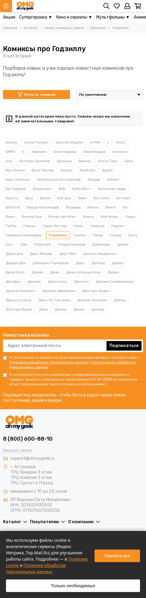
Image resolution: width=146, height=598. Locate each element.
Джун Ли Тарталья (54, 300)
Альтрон (119, 152)
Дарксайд (14, 254)
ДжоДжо (13, 281)
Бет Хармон (16, 189)
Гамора (29, 226)
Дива (43, 309)
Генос (78, 226)
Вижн (10, 216)
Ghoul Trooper (36, 142)
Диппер (97, 309)
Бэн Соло (101, 198)
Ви (125, 207)
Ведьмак (73, 207)
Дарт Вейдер (41, 254)
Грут (9, 244)
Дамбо (123, 244)
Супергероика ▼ (35, 17)
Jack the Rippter (69, 142)
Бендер (94, 179)
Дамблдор (101, 244)
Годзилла (58, 235)
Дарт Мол (67, 254)
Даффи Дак (15, 263)
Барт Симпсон (18, 179)
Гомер (98, 235)
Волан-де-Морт (62, 216)
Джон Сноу (57, 281)
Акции (9, 17)
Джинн (113, 272)
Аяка (128, 161)
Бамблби (87, 170)
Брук (29, 198)
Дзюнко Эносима (92, 300)
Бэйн (82, 198)
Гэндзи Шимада (71, 244)
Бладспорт (42, 189)
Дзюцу (120, 300)
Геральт (118, 226)
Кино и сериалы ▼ (74, 17)
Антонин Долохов (34, 161)
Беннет (113, 179)
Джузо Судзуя (18, 300)
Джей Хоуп (15, 272)
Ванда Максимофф (43, 207)
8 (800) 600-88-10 (28, 439)
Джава (117, 263)
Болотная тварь (112, 189)
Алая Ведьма (94, 152)
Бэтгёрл (123, 198)
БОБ (62, 189)
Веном (92, 207)
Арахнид (64, 161)
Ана (9, 161)
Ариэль (84, 161)
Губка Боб (42, 244)
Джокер (34, 281)
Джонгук (81, 281)
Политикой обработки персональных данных (48, 362)
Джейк (37, 272)
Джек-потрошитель (83, 272)
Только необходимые (73, 585)
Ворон (88, 216)
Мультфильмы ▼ (113, 17)
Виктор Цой (32, 216)
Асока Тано (108, 161)
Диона (78, 309)
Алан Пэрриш (64, 152)
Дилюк (60, 309)
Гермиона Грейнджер (24, 235)
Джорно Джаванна (58, 291)
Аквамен (38, 152)
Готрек (115, 235)
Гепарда (97, 226)
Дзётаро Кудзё (19, 309)
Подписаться (124, 345)
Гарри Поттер (55, 226)
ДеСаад (98, 263)
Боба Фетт (81, 189)
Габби (11, 226)
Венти (110, 207)
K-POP (95, 142)
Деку (80, 263)
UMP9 (10, 152)
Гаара (130, 216)
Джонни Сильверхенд (114, 281)
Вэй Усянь (109, 216)
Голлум (80, 235)
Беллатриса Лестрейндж (59, 179)
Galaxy (11, 142)
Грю (23, 244)
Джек (54, 272)
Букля (45, 198)
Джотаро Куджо (96, 291)
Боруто (12, 198)
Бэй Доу (64, 198)
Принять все (117, 556)
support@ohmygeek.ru (32, 458)
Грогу (133, 235)
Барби (107, 170)
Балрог (67, 170)
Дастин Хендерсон (99, 254)
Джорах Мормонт (21, 291)
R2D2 (120, 142)
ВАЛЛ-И (13, 207)
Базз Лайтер (43, 170)
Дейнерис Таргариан (50, 263)
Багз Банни (15, 170)
